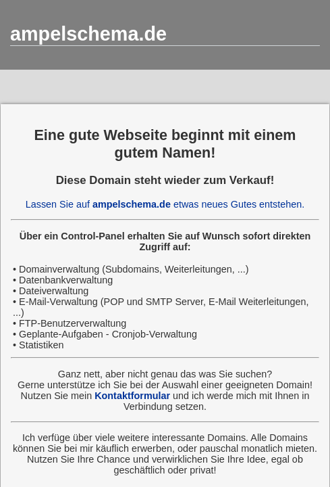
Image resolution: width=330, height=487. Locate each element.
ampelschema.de (88, 34)
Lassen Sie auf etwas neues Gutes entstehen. (165, 204)
